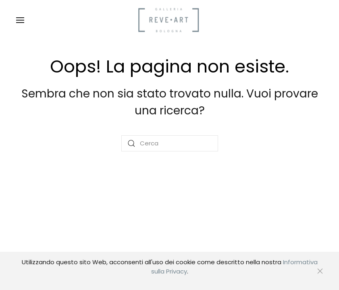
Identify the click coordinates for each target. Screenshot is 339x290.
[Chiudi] (320, 271)
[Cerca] (169, 143)
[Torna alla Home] (169, 20)
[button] (20, 20)
